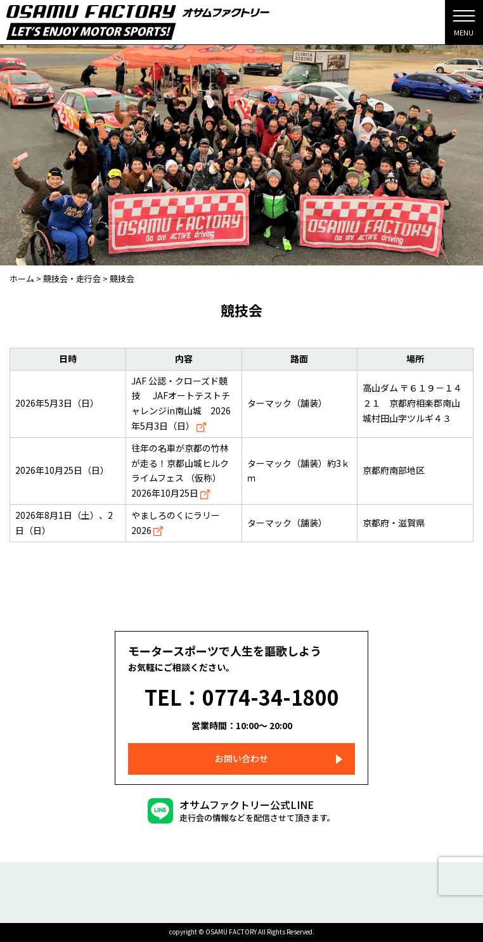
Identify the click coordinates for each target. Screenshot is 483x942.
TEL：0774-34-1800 (242, 697)
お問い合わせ (241, 758)
